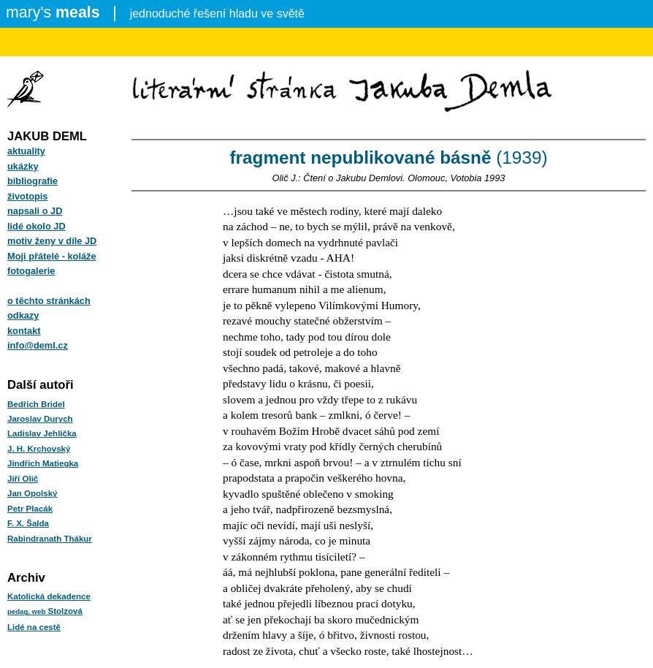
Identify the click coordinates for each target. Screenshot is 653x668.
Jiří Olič (22, 478)
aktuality (26, 150)
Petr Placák (30, 508)
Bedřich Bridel (36, 404)
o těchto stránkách (49, 300)
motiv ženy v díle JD (51, 240)
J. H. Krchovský (38, 448)
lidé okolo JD (36, 226)
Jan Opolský (32, 493)
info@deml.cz (37, 345)
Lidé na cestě (34, 627)
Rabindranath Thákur (49, 538)
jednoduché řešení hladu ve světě (155, 12)
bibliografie (32, 180)
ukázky (23, 166)
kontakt (24, 330)
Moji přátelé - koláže (51, 256)
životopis (27, 196)
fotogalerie (31, 270)
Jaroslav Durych (40, 418)
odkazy (23, 315)
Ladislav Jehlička (42, 433)
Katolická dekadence (49, 596)
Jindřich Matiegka (42, 463)
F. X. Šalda (28, 523)
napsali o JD (34, 210)
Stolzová (45, 611)
